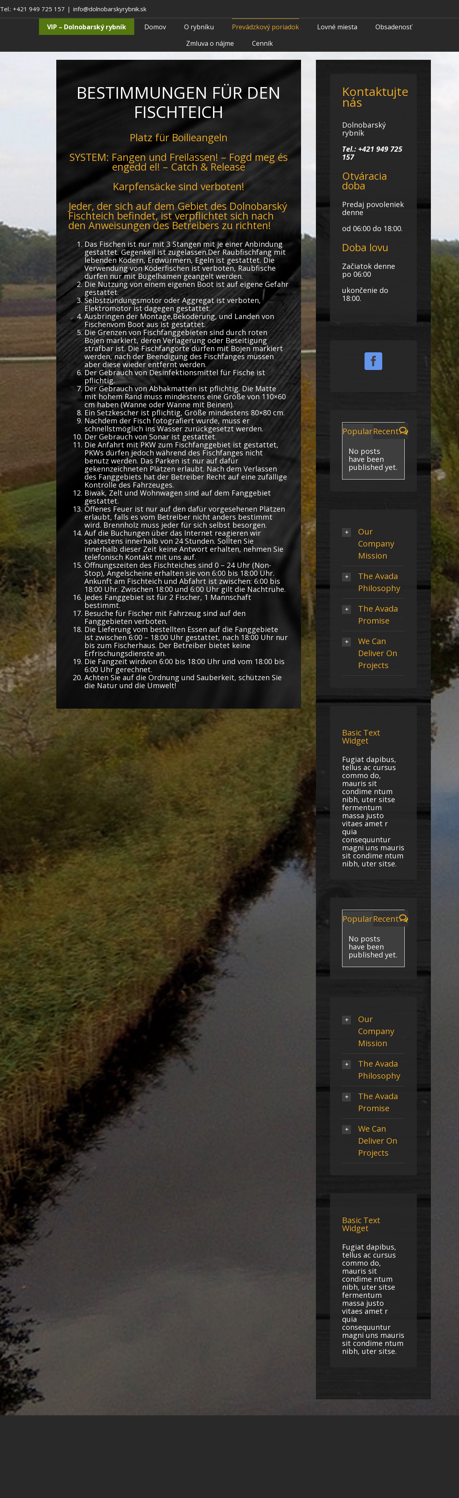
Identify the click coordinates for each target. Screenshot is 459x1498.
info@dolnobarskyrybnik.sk (109, 9)
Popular (357, 431)
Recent (386, 431)
